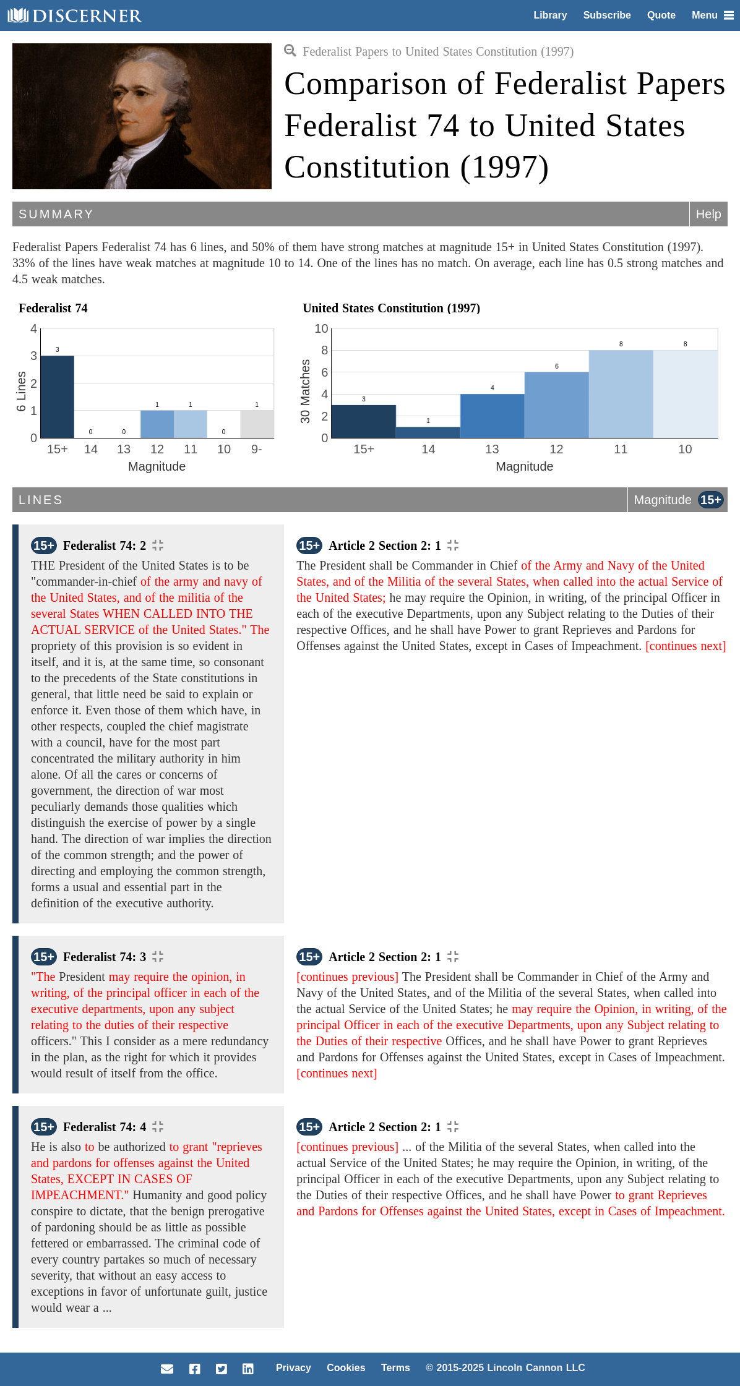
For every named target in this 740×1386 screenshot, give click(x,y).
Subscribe (607, 15)
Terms (395, 1367)
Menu (713, 15)
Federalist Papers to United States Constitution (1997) (429, 51)
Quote (661, 15)
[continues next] (685, 645)
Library (550, 15)
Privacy (293, 1367)
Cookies (346, 1367)
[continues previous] (347, 976)
